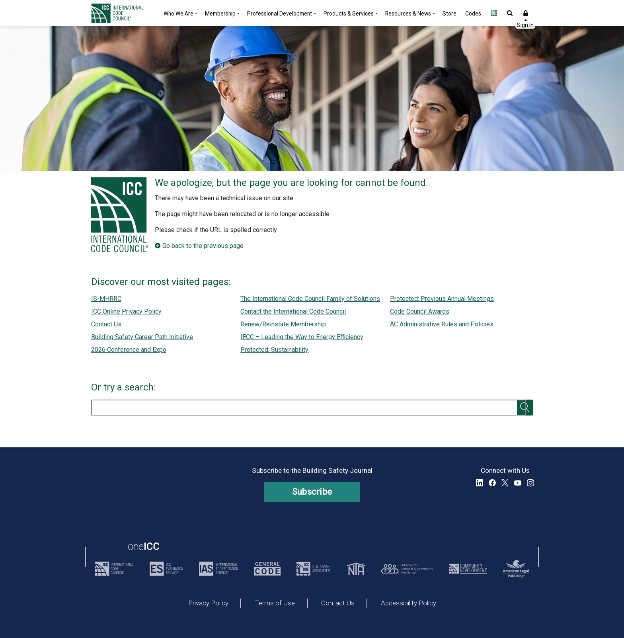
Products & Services (349, 13)
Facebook (492, 483)
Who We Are (178, 13)
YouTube (518, 483)
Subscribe (312, 492)
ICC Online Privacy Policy (126, 311)
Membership (220, 13)
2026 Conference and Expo (128, 349)
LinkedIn (479, 483)
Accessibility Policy (408, 603)
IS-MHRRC (106, 298)
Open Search (510, 13)
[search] (308, 408)
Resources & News (408, 13)
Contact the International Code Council (293, 311)
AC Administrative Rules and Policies (441, 324)
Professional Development (279, 13)
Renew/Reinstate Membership (283, 324)
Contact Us (106, 324)
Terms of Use (275, 603)
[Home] (122, 13)
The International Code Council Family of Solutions (310, 298)
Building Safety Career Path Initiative (142, 337)
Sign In (526, 13)
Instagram (530, 483)
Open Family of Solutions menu (494, 13)
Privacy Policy (208, 603)
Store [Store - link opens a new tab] (449, 13)
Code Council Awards (419, 311)
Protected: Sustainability (274, 349)
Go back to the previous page (203, 246)
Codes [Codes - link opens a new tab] (473, 13)
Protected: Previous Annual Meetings (442, 298)
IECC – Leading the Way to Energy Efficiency (301, 337)
